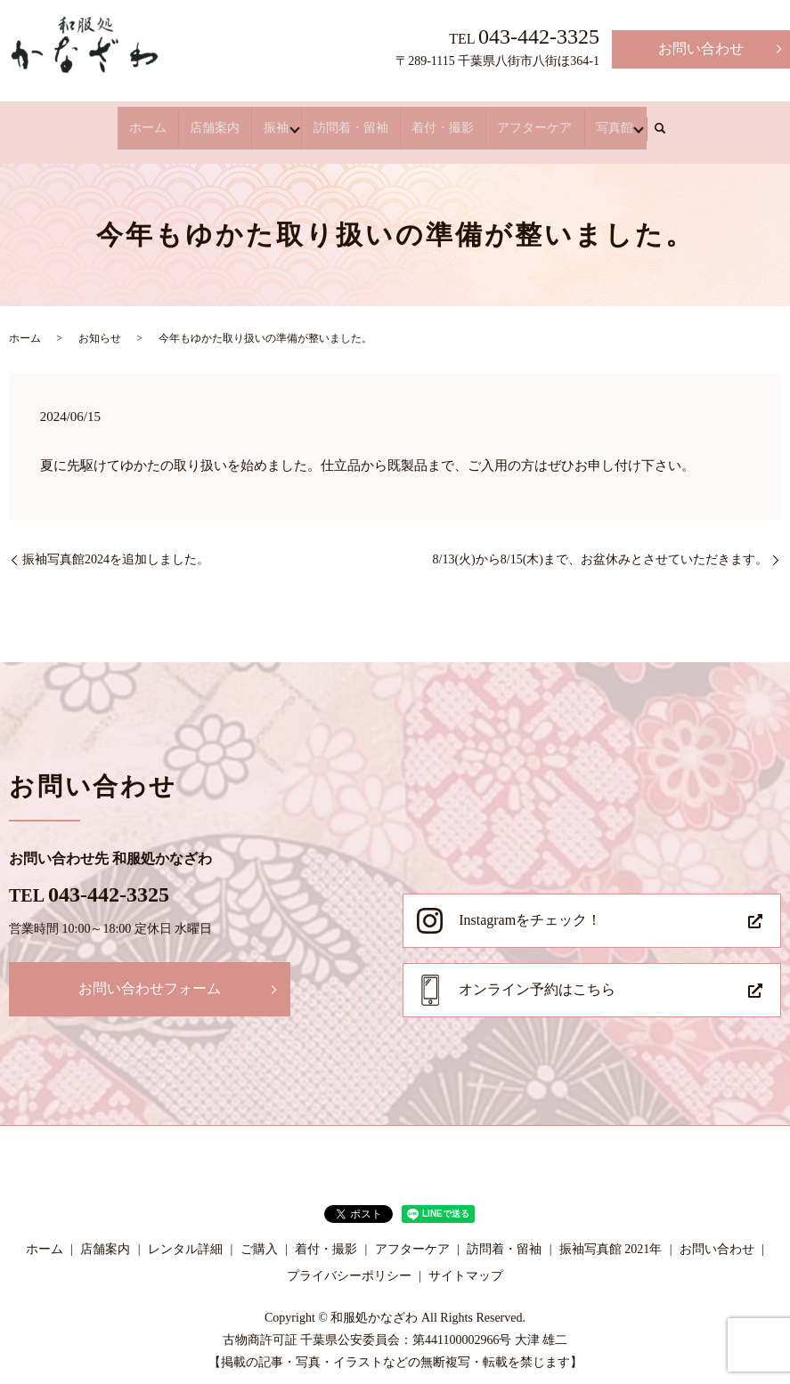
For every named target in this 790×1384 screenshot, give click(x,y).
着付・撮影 (432, 119)
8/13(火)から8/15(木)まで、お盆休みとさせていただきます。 (600, 543)
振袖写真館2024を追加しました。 (115, 543)
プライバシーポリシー (349, 1260)
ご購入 (259, 1234)
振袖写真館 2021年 (611, 1234)
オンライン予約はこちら (537, 974)
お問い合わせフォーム (149, 973)
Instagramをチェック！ (530, 903)
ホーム (170, 119)
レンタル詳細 (185, 1234)
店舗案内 (226, 119)
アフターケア (513, 119)
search (632, 121)
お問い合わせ (701, 48)
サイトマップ (465, 1260)
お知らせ (99, 323)
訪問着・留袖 (351, 119)
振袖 (276, 119)
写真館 (581, 119)
